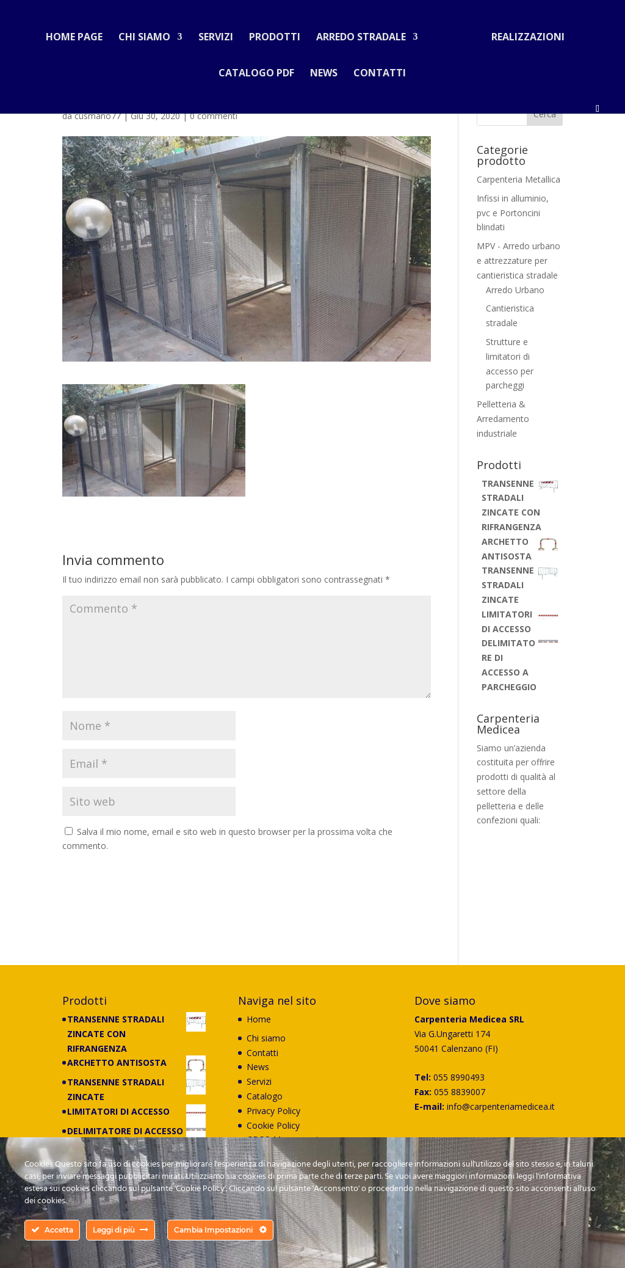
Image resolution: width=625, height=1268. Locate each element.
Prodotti (279, 32)
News (324, 69)
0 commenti (213, 116)
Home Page (79, 32)
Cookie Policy (273, 1125)
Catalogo (265, 1096)
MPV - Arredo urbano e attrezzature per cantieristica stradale (518, 260)
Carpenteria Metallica (518, 179)
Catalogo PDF (256, 69)
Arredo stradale (366, 32)
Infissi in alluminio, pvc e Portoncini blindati (513, 212)
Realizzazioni (523, 32)
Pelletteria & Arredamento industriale (503, 418)
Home (259, 1019)
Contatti (379, 69)
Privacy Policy (273, 1111)
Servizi (220, 32)
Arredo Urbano (515, 290)
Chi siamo (149, 32)
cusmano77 (97, 116)
